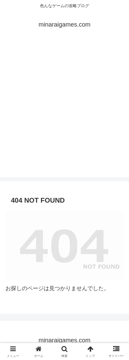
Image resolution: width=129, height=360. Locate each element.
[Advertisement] (64, 112)
